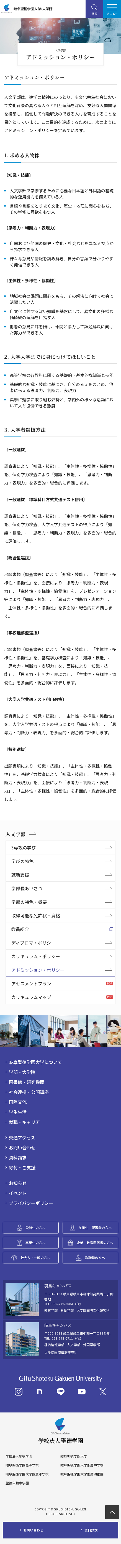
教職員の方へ (95, 1257)
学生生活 (18, 1112)
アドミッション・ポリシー (38, 970)
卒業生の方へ (35, 1242)
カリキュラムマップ (31, 997)
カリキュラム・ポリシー (35, 956)
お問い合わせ (22, 1147)
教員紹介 (20, 929)
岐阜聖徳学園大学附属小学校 (27, 1474)
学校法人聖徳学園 (19, 1456)
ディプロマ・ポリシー (33, 942)
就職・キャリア (24, 1122)
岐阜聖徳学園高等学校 (22, 1465)
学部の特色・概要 (29, 902)
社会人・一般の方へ (35, 1257)
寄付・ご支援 (22, 1167)
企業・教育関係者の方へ (95, 1242)
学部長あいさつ (26, 888)
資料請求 (18, 1157)
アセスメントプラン (31, 983)
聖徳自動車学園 (17, 1483)
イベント (18, 1193)
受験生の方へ (35, 1227)
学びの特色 (22, 861)
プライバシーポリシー (31, 1203)
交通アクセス (22, 1137)
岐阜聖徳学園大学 (73, 1456)
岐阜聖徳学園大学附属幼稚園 (82, 1474)
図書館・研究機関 (26, 1082)
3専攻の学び (23, 847)
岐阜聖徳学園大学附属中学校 (82, 1465)
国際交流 (18, 1102)
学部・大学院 (22, 1072)
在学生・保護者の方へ (95, 1227)
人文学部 (15, 833)
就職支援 (20, 874)
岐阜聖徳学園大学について (35, 1062)
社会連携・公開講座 (29, 1092)
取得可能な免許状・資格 (35, 915)
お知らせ (18, 1183)
